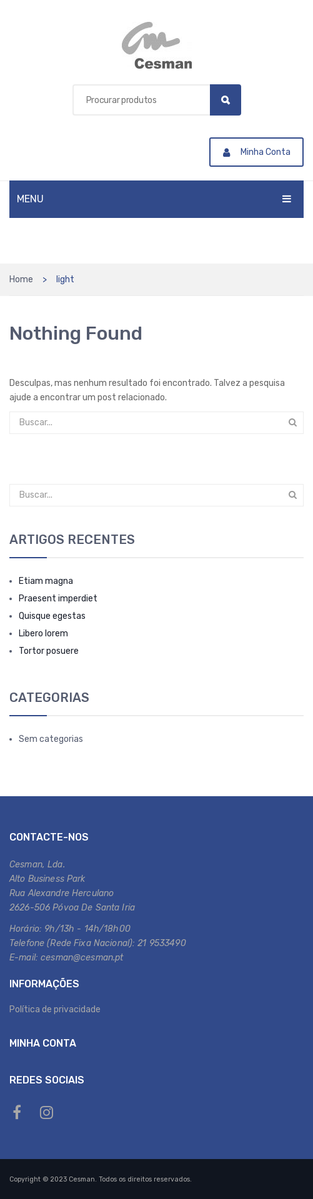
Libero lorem (43, 633)
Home (21, 279)
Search (225, 100)
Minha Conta (257, 152)
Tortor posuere (49, 651)
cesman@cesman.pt (82, 957)
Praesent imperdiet (58, 598)
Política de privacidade (55, 1009)
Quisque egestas (52, 616)
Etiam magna (46, 581)
